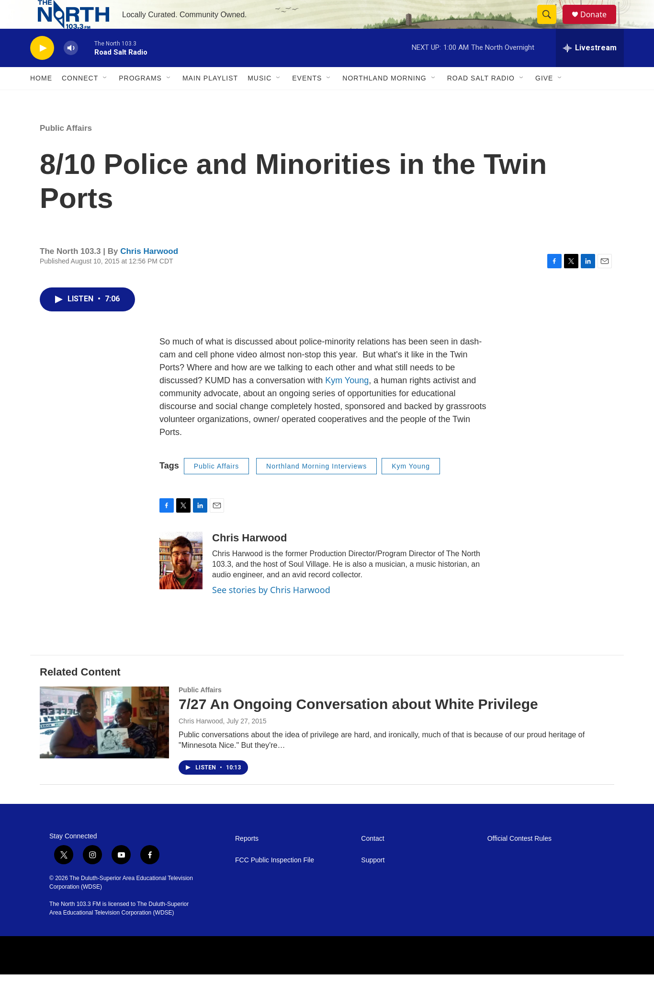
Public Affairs (66, 149)
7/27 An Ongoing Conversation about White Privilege (358, 725)
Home (41, 99)
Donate (599, 25)
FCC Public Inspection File (274, 881)
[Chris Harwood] (181, 582)
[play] (42, 69)
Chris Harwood (149, 272)
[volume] (71, 69)
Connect (80, 99)
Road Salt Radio (481, 99)
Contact (372, 860)
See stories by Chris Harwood (271, 611)
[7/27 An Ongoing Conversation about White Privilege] (104, 744)
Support (372, 881)
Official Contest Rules (519, 860)
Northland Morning (384, 99)
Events (307, 99)
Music (259, 99)
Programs (140, 99)
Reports (247, 860)
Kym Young (347, 402)
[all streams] (590, 69)
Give (544, 99)
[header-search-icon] (551, 25)
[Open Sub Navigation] (105, 99)
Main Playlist (210, 99)
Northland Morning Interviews (316, 488)
